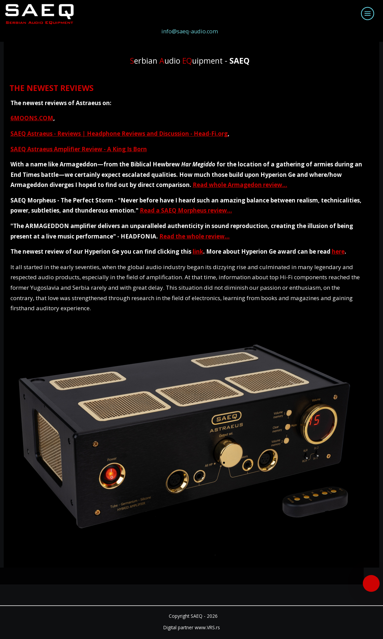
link (198, 251)
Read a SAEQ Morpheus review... (186, 210)
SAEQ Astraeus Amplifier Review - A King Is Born (78, 149)
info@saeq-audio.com (189, 31)
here (338, 251)
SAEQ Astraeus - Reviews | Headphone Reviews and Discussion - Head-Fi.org (119, 133)
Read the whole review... (194, 236)
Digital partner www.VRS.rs (191, 627)
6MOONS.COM (31, 118)
